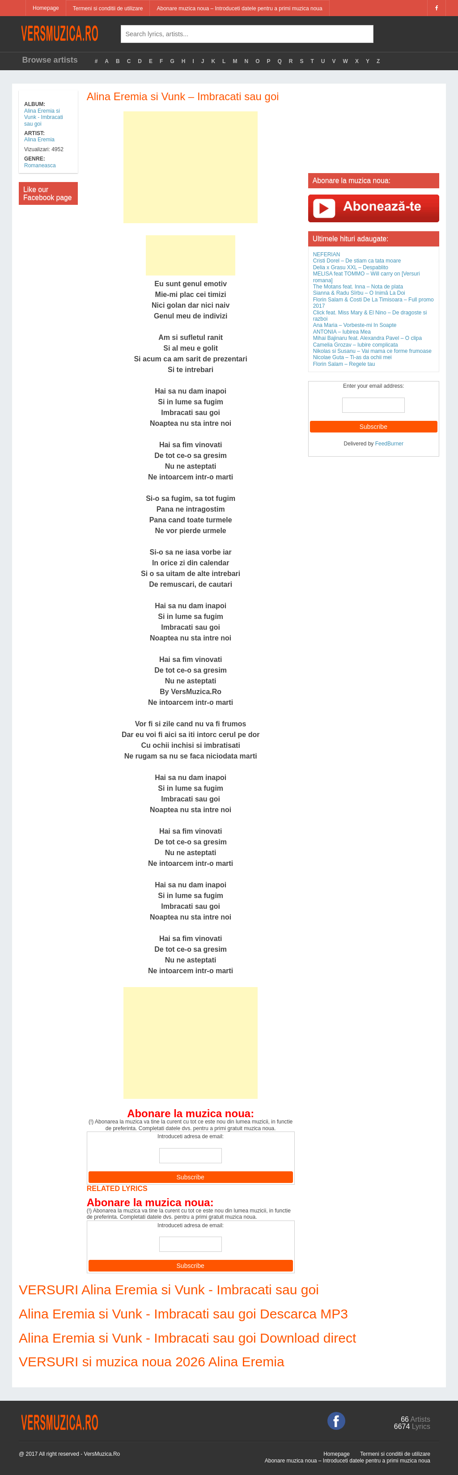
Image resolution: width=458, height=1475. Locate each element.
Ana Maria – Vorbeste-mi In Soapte (355, 325)
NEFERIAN (326, 254)
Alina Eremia (39, 139)
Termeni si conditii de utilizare (108, 8)
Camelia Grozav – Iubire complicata (355, 345)
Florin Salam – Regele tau (344, 364)
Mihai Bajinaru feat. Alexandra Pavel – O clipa (367, 338)
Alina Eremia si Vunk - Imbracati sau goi (43, 117)
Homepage (46, 8)
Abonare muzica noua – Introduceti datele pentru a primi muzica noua (239, 8)
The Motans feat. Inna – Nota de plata (358, 287)
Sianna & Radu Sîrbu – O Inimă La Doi (359, 293)
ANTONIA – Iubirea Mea (342, 332)
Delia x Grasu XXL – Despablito (350, 267)
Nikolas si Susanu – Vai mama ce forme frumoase (372, 351)
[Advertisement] (190, 167)
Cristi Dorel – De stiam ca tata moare (357, 261)
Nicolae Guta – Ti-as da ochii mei (352, 357)
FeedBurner (389, 444)
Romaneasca (40, 165)
